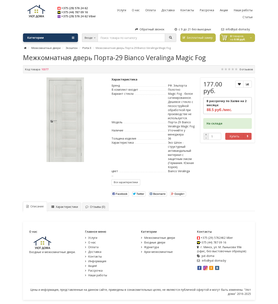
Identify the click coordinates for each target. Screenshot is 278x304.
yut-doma (207, 256)
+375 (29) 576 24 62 (74, 8)
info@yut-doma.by (235, 29)
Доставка (94, 252)
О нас (92, 242)
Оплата (93, 247)
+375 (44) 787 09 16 (74, 12)
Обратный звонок (149, 29)
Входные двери (154, 242)
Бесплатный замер (198, 38)
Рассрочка (95, 270)
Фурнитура (151, 247)
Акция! (92, 266)
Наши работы (97, 275)
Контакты (95, 256)
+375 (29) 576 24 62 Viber (78, 16)
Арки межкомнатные (158, 252)
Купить (234, 136)
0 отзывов (246, 69)
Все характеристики (126, 182)
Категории (50, 38)
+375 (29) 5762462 (213, 238)
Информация (97, 261)
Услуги (92, 238)
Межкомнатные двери (159, 238)
